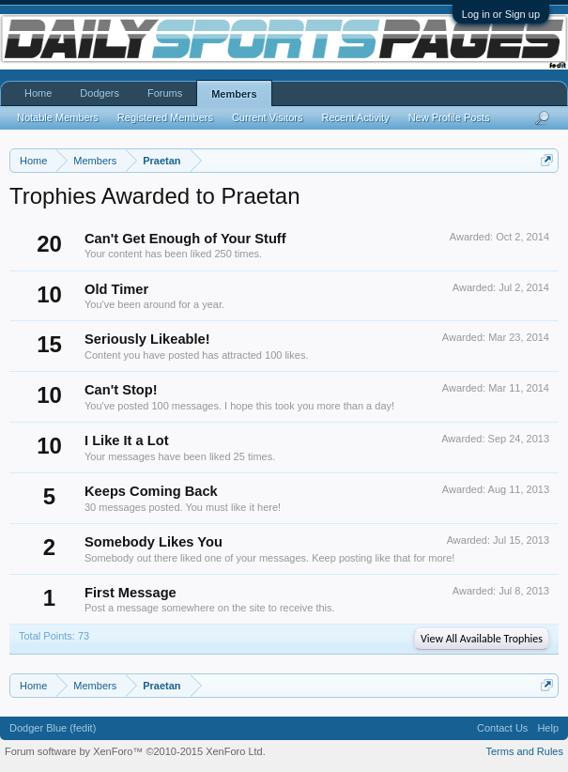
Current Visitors (267, 117)
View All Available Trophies (482, 638)
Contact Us (502, 727)
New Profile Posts (449, 117)
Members (233, 94)
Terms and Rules (524, 751)
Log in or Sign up (501, 14)
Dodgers (99, 93)
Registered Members (165, 117)
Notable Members (58, 117)
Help (548, 727)
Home (38, 93)
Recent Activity (356, 117)
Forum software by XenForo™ (135, 751)
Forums (164, 93)
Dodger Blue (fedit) (52, 727)
